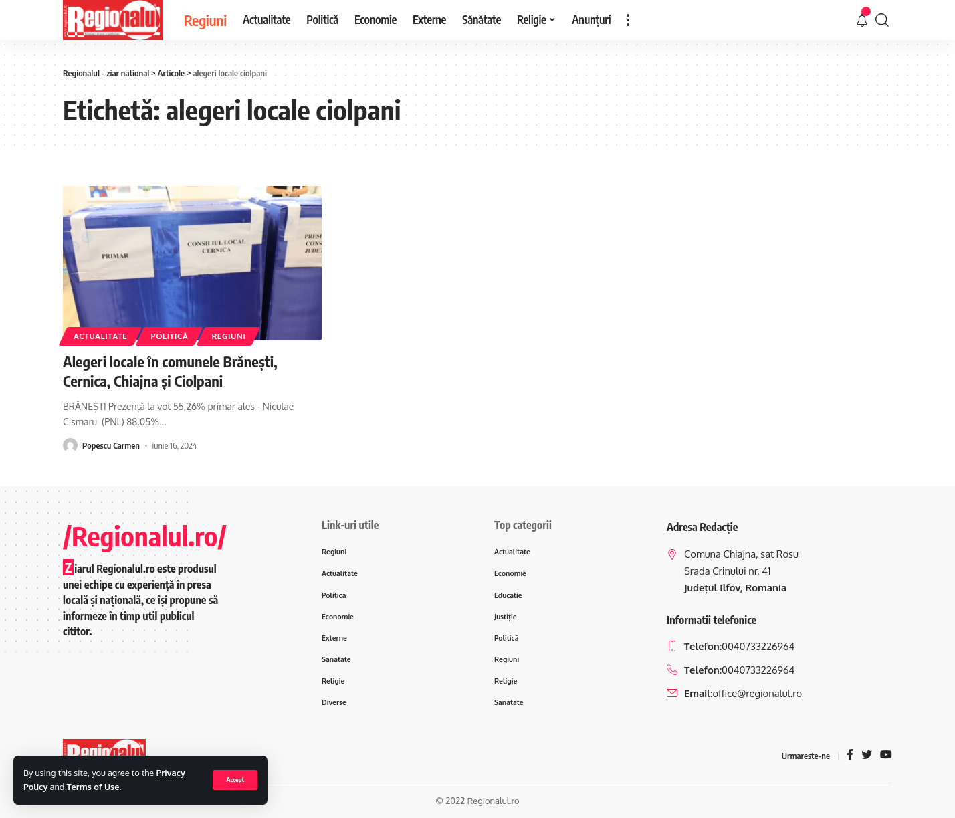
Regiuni (228, 336)
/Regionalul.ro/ (145, 535)
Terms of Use (93, 786)
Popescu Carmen (111, 445)
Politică (169, 336)
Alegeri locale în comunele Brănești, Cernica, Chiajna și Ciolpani (170, 371)
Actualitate (100, 336)
